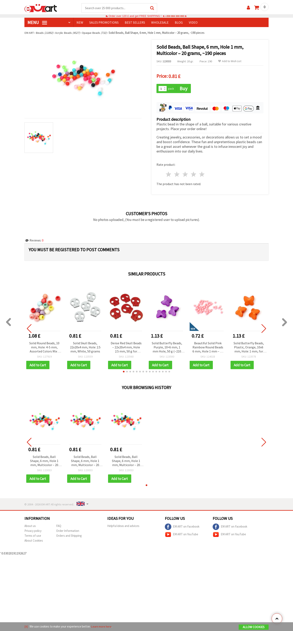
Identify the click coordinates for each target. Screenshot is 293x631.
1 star (169, 174)
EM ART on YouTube (181, 534)
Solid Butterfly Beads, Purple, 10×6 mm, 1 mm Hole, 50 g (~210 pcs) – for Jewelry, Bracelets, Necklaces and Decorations (167, 346)
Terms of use (32, 535)
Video (193, 23)
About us (30, 526)
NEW (80, 23)
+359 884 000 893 (174, 16)
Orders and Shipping (69, 535)
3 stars (185, 174)
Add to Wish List (229, 61)
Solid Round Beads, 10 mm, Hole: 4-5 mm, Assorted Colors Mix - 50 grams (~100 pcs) (44, 346)
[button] (124, 371)
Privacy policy (33, 530)
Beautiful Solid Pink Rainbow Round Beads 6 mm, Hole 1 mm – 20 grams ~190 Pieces (207, 346)
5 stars (202, 174)
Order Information (67, 530)
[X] (26, 627)
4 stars (193, 174)
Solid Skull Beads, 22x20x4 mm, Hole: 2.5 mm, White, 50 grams (85, 346)
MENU (37, 22)
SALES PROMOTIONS (104, 23)
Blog (179, 23)
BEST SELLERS (135, 23)
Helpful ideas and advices (123, 526)
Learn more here (101, 627)
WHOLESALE (160, 23)
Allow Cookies (254, 627)
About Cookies (33, 540)
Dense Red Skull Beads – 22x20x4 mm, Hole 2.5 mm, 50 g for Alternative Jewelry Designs (126, 346)
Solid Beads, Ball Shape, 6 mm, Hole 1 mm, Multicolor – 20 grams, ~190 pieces (44, 460)
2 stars (177, 174)
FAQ (58, 526)
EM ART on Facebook (182, 526)
